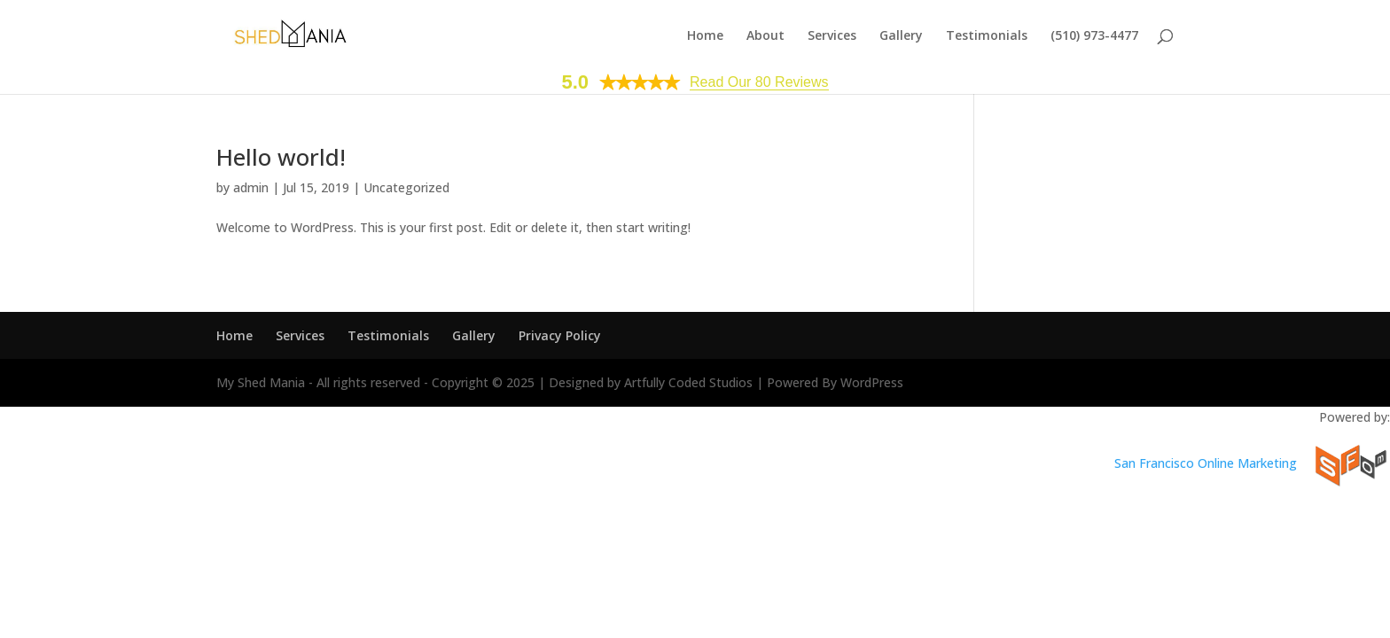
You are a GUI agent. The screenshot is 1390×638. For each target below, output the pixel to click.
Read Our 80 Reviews (759, 81)
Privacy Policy (560, 335)
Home (705, 36)
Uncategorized (406, 187)
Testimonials (986, 36)
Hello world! (281, 157)
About (765, 36)
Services (832, 36)
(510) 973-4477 (1094, 36)
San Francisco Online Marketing (1205, 463)
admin (251, 187)
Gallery (901, 36)
